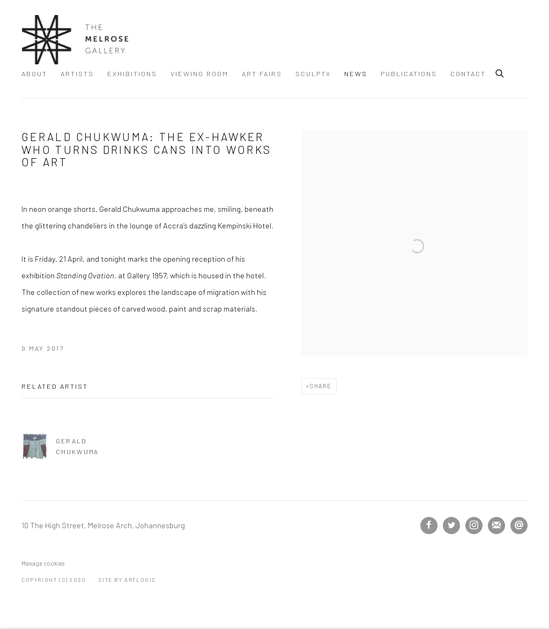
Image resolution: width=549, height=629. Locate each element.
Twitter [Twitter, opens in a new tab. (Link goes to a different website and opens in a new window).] (451, 525)
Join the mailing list (496, 525)
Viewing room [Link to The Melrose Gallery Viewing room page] (199, 73)
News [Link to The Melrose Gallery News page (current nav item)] (355, 73)
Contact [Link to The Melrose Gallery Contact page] (468, 73)
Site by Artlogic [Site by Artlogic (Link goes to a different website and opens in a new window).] (127, 579)
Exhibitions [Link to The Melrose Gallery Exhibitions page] (132, 73)
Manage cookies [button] (42, 563)
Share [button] (321, 385)
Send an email (519, 525)
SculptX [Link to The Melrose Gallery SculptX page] (313, 73)
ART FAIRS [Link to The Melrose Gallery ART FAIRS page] (262, 73)
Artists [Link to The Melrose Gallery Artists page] (77, 73)
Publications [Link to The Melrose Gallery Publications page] (409, 73)
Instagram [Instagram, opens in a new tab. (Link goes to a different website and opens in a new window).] (474, 525)
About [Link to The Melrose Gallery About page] (34, 73)
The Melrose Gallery (75, 39)
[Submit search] (500, 72)
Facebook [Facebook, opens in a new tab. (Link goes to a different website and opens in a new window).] (428, 525)
